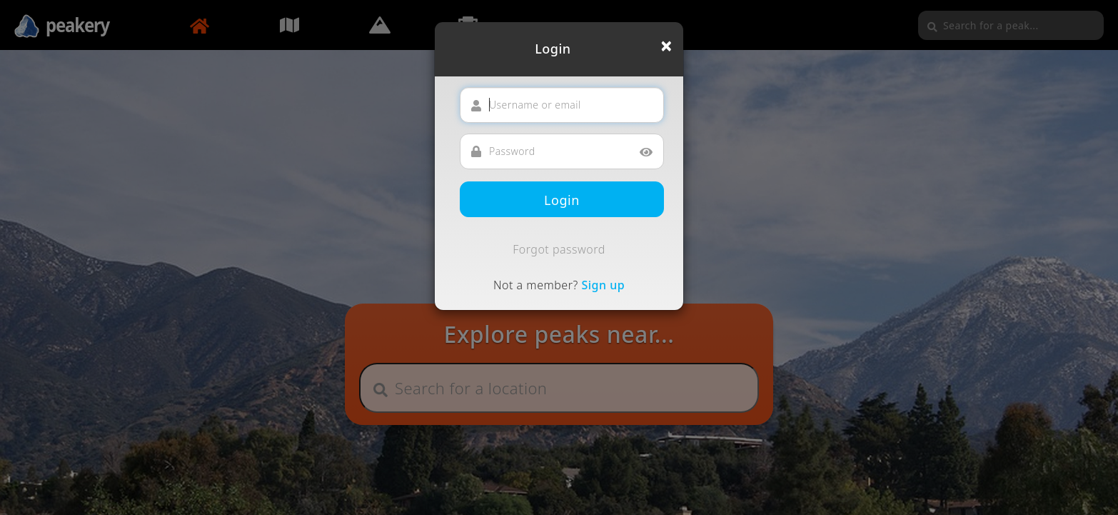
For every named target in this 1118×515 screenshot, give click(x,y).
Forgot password (559, 249)
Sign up (603, 285)
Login (562, 200)
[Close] (666, 45)
